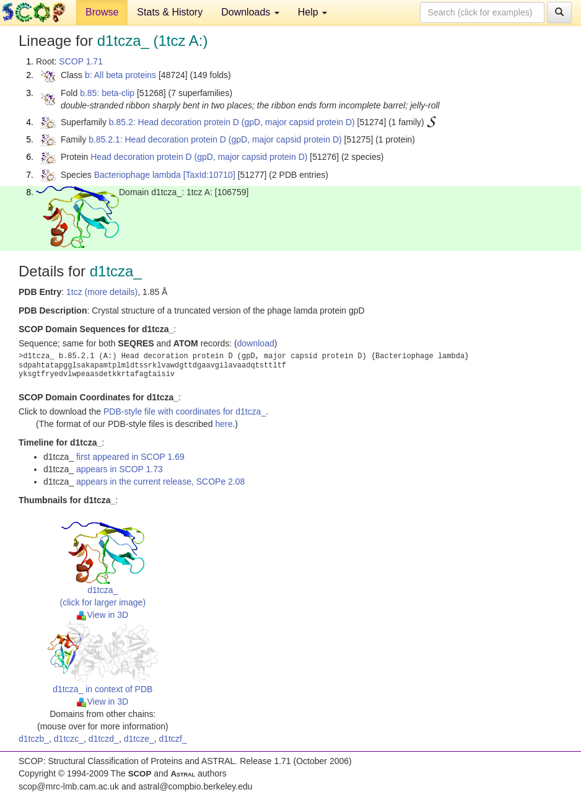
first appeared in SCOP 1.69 (130, 457)
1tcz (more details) (102, 292)
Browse (101, 12)
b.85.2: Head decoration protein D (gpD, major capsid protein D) (232, 122)
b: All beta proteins (120, 75)
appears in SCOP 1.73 (119, 469)
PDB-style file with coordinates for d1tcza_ (184, 411)
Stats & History (170, 12)
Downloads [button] (250, 12)
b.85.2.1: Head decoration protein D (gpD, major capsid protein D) (215, 139)
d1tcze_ (139, 739)
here (223, 424)
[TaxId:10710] (209, 175)
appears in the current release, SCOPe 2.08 (160, 481)
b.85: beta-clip (107, 93)
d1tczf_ (173, 739)
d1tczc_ (69, 739)
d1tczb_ (34, 739)
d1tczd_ (104, 739)
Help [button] (312, 12)
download (255, 343)
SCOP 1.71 (81, 61)
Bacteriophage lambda (137, 175)
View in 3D (102, 615)
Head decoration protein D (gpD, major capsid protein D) (198, 157)
